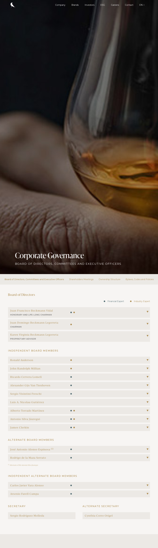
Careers (115, 5)
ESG (102, 5)
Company (60, 5)
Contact (129, 5)
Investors (89, 5)
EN (141, 5)
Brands (75, 5)
